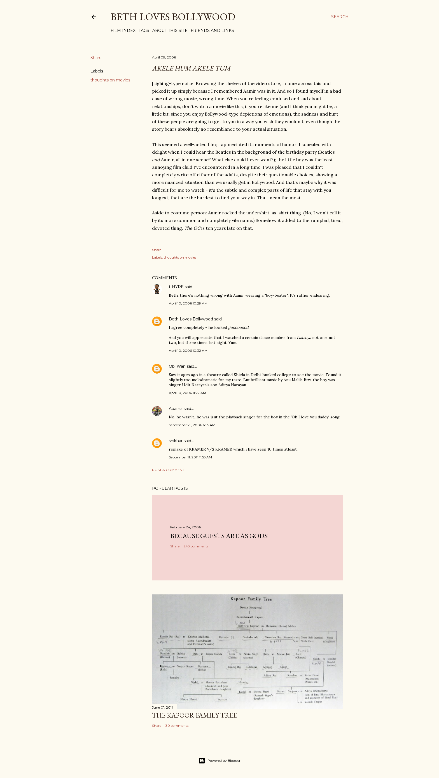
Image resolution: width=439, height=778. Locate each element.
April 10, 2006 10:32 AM (188, 350)
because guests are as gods (219, 535)
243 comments (196, 546)
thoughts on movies (110, 80)
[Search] (340, 17)
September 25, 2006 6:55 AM (192, 425)
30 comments (176, 725)
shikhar (176, 440)
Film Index (123, 30)
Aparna (176, 408)
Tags (144, 30)
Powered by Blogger (219, 760)
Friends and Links (212, 30)
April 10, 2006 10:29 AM (188, 303)
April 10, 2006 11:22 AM (187, 393)
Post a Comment (168, 470)
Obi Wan (177, 366)
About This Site (170, 30)
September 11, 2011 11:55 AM (190, 457)
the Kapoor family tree (194, 715)
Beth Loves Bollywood (173, 16)
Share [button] (96, 57)
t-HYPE (176, 286)
